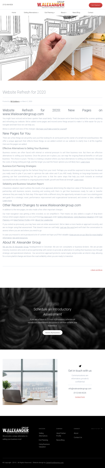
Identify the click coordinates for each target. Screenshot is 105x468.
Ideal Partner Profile (61, 434)
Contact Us (78, 437)
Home (14, 12)
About (63, 12)
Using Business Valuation (44, 445)
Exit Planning (49, 12)
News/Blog (76, 12)
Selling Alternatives (30, 12)
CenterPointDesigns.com (55, 462)
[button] (30, 12)
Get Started (95, 5)
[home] (50, 4)
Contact (90, 12)
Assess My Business (52, 333)
